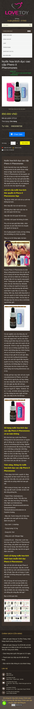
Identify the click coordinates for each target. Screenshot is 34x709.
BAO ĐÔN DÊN (7, 55)
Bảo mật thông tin (20, 702)
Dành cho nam (7, 35)
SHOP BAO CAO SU (8, 51)
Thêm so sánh (18, 147)
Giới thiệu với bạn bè (9, 150)
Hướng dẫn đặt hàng (14, 700)
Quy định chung (17, 698)
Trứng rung (7, 47)
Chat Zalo (18, 134)
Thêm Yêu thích (8, 147)
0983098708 (16, 126)
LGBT (4, 43)
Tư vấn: (6, 126)
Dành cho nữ (7, 39)
